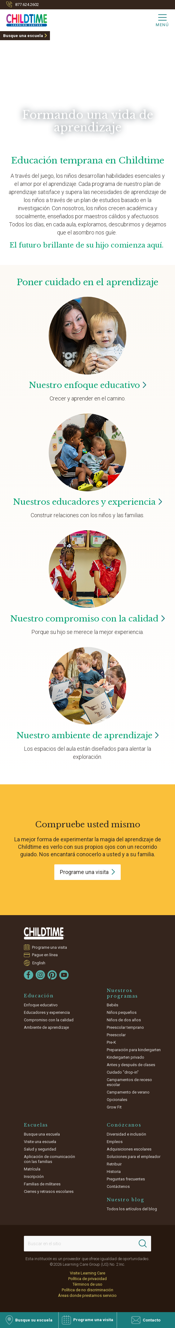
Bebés (112, 1005)
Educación (39, 996)
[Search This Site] (87, 1243)
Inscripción (34, 1176)
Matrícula (32, 1169)
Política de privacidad (87, 1278)
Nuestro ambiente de (87, 735)
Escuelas (36, 1125)
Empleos (115, 1141)
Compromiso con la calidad (49, 1020)
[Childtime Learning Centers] (23, 19)
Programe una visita (49, 947)
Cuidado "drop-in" (123, 1072)
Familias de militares (42, 1184)
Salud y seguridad (40, 1149)
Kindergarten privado (125, 1057)
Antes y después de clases (131, 1064)
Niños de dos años (124, 1020)
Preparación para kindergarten (134, 1049)
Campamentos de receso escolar (129, 1082)
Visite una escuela (40, 1141)
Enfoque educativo (41, 1005)
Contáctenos (118, 1186)
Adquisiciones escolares (129, 1149)
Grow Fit (114, 1107)
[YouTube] (64, 975)
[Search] (143, 1244)
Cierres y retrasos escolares (49, 1191)
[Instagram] (40, 975)
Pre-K (111, 1042)
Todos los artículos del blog (132, 1209)
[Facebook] (28, 975)
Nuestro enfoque (87, 385)
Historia (114, 1171)
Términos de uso (87, 1284)
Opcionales (117, 1099)
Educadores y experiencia (47, 1012)
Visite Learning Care (87, 1273)
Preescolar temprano (125, 1027)
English (38, 963)
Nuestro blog (125, 1200)
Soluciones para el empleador (133, 1156)
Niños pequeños (122, 1012)
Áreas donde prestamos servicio (87, 1295)
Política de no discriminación (87, 1290)
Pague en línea (45, 954)
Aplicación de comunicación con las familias (49, 1159)
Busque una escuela (23, 35)
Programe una (87, 872)
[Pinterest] (52, 975)
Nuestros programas (122, 993)
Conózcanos (124, 1125)
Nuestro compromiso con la (87, 619)
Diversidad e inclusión (126, 1134)
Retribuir (114, 1164)
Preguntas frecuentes (126, 1179)
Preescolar (116, 1035)
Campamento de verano (128, 1092)
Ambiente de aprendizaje (46, 1027)
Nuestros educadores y (87, 502)
